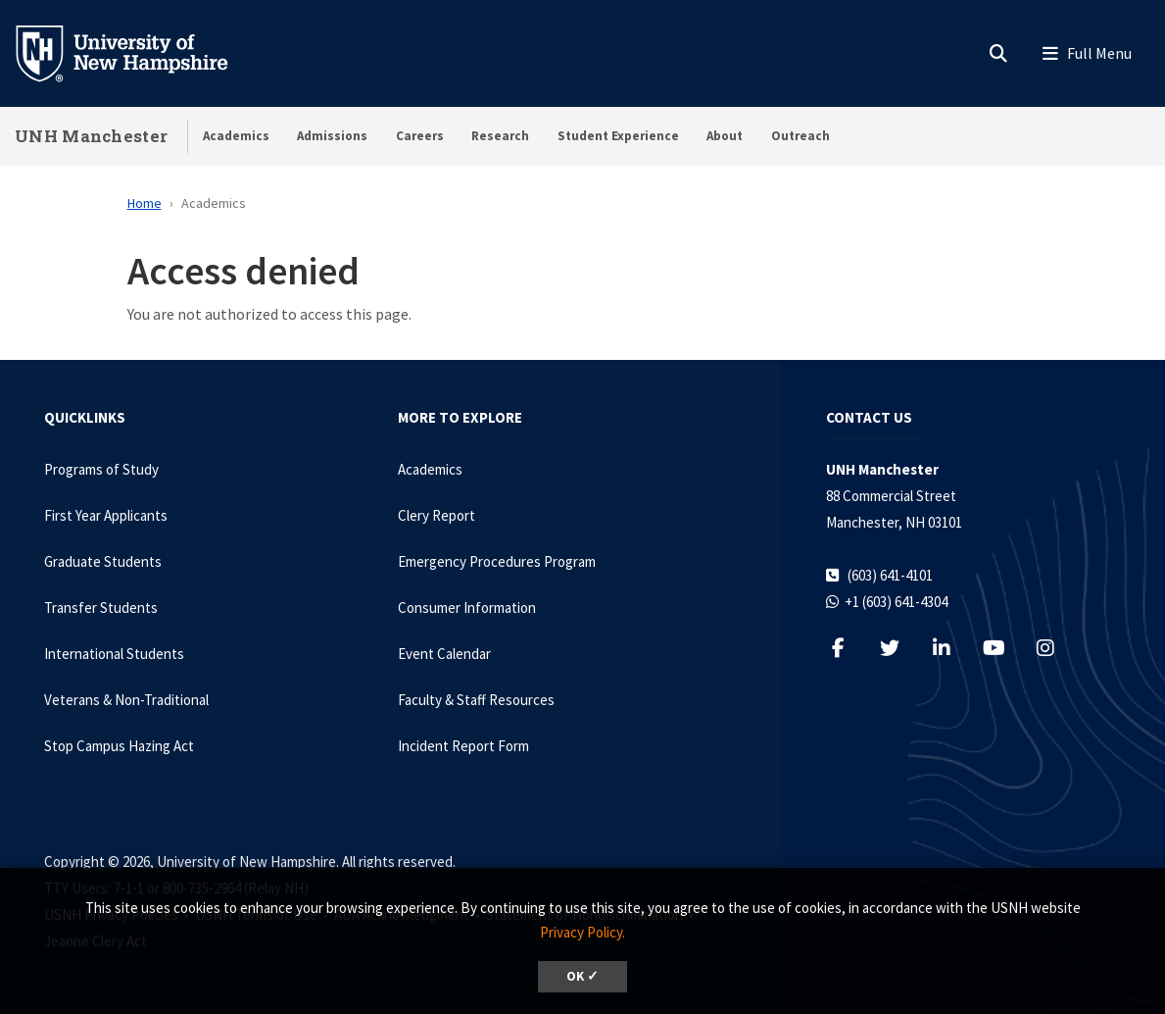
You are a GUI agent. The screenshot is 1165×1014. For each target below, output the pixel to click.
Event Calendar (444, 653)
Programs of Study (101, 469)
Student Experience (618, 135)
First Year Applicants (106, 515)
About (724, 135)
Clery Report (436, 515)
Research (500, 135)
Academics (236, 135)
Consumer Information (467, 607)
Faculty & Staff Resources (476, 699)
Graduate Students (103, 561)
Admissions (332, 135)
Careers (420, 135)
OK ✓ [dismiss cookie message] (582, 976)
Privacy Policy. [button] (582, 932)
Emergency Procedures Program (497, 561)
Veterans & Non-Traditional (126, 699)
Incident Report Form (463, 745)
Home (144, 203)
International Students (114, 653)
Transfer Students (101, 607)
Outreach (800, 135)
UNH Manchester (91, 136)
